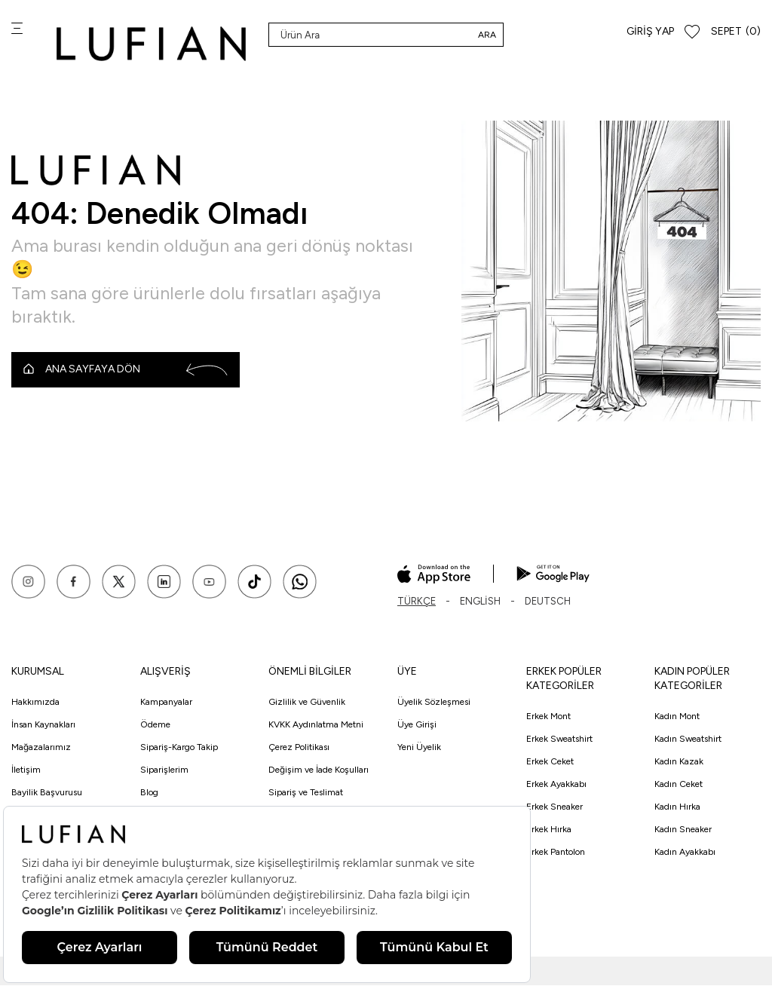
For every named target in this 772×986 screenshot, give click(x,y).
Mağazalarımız (41, 748)
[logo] (151, 43)
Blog (149, 793)
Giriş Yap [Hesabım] (650, 31)
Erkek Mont (548, 717)
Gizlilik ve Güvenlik (306, 703)
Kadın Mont (677, 717)
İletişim (26, 771)
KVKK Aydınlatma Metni (315, 726)
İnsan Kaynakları (43, 726)
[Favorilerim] (692, 32)
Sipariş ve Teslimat (305, 793)
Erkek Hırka (548, 830)
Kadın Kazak (678, 762)
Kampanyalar (166, 703)
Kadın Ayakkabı (684, 852)
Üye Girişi (417, 726)
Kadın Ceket (678, 784)
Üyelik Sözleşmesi (433, 703)
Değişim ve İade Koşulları (318, 771)
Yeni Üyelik (419, 748)
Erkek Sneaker (554, 807)
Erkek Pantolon (555, 852)
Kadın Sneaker (683, 830)
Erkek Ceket (550, 762)
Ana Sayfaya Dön (125, 370)
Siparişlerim (164, 771)
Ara (487, 34)
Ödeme (155, 726)
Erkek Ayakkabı (556, 784)
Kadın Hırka (677, 807)
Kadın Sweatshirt (687, 739)
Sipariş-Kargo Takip (179, 748)
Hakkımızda (35, 703)
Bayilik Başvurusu (46, 793)
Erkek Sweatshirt (559, 739)
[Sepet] (736, 32)
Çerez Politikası (298, 748)
